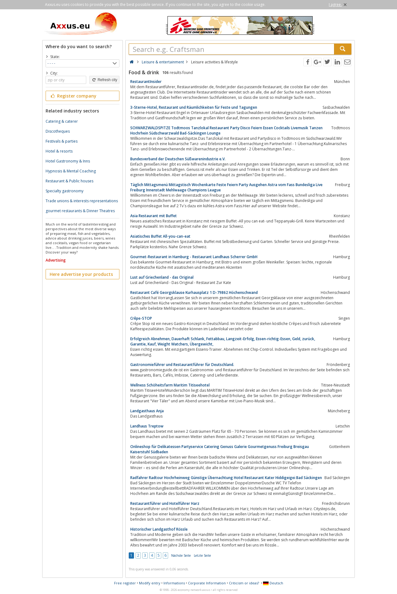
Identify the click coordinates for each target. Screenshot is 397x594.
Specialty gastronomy (64, 191)
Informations (174, 583)
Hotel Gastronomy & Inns (68, 161)
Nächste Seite (181, 555)
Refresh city (104, 80)
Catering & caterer (62, 121)
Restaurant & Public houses (69, 181)
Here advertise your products (81, 274)
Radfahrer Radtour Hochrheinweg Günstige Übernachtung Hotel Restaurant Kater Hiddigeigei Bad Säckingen (226, 477)
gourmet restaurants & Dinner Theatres (80, 210)
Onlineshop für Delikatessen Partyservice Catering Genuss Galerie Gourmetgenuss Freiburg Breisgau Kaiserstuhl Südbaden (219, 449)
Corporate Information (207, 583)
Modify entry (149, 583)
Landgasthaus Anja (147, 411)
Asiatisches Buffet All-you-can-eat (160, 236)
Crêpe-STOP (141, 318)
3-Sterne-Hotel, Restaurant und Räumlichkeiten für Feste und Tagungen (193, 107)
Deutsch (273, 583)
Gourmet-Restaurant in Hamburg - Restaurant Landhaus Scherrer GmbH (193, 256)
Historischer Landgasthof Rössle (159, 529)
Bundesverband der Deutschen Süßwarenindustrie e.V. (177, 159)
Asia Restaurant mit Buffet (153, 215)
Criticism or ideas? (244, 583)
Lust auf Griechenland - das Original (162, 277)
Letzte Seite (202, 555)
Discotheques (58, 131)
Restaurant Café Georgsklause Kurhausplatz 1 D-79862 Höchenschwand (194, 292)
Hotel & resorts (59, 151)
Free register (125, 583)
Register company (73, 96)
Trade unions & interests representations (82, 200)
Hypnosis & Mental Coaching (71, 171)
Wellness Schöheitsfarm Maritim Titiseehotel (170, 385)
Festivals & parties (62, 141)
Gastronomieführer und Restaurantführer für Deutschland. (182, 364)
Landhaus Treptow (146, 426)
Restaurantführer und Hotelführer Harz (164, 503)
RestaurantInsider (146, 81)
